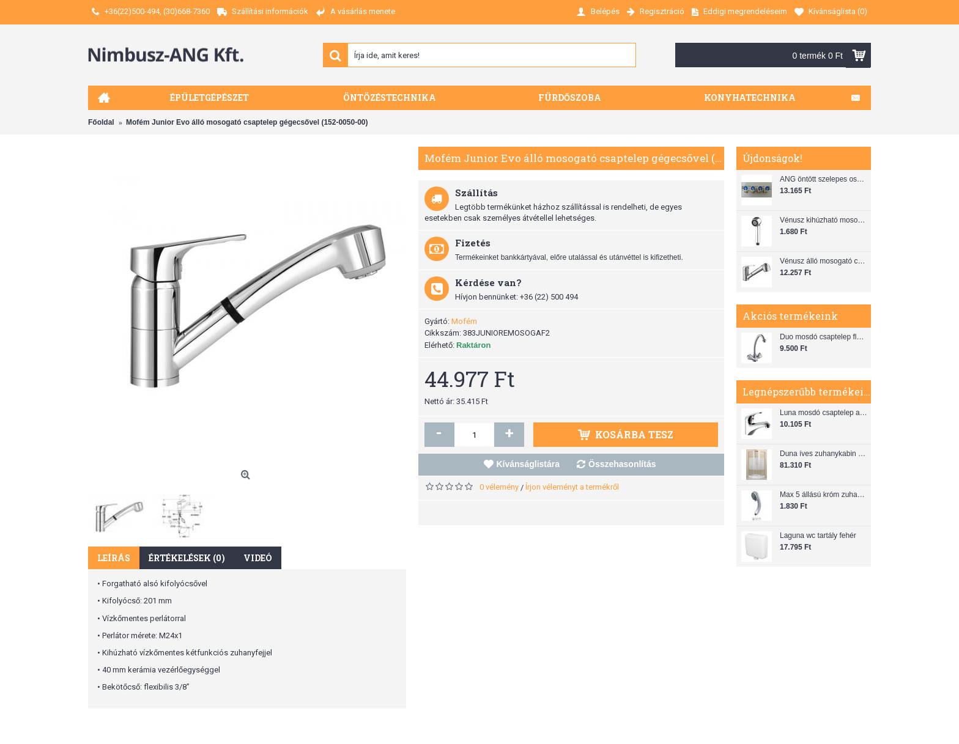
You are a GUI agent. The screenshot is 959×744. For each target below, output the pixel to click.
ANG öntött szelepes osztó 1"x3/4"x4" (824, 179)
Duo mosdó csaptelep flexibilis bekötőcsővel (824, 337)
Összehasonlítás (622, 464)
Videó (257, 558)
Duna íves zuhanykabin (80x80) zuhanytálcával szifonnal (824, 453)
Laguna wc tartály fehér (818, 535)
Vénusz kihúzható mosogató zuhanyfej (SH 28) (824, 220)
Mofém (464, 321)
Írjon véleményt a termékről (572, 487)
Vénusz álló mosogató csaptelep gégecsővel (824, 261)
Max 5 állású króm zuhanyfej (824, 494)
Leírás (113, 558)
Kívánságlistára (528, 464)
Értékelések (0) (187, 558)
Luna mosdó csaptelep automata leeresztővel (824, 412)
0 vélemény (499, 487)
